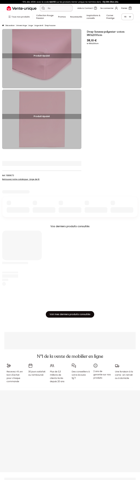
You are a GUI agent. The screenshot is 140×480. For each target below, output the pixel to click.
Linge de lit (38, 25)
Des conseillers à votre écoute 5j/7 (81, 375)
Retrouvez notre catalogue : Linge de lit (21, 179)
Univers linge (21, 25)
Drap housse (50, 25)
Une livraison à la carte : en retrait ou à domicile (124, 375)
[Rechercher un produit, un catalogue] (43, 8)
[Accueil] (3, 25)
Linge (30, 25)
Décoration (10, 25)
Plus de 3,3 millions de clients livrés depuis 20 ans (57, 376)
